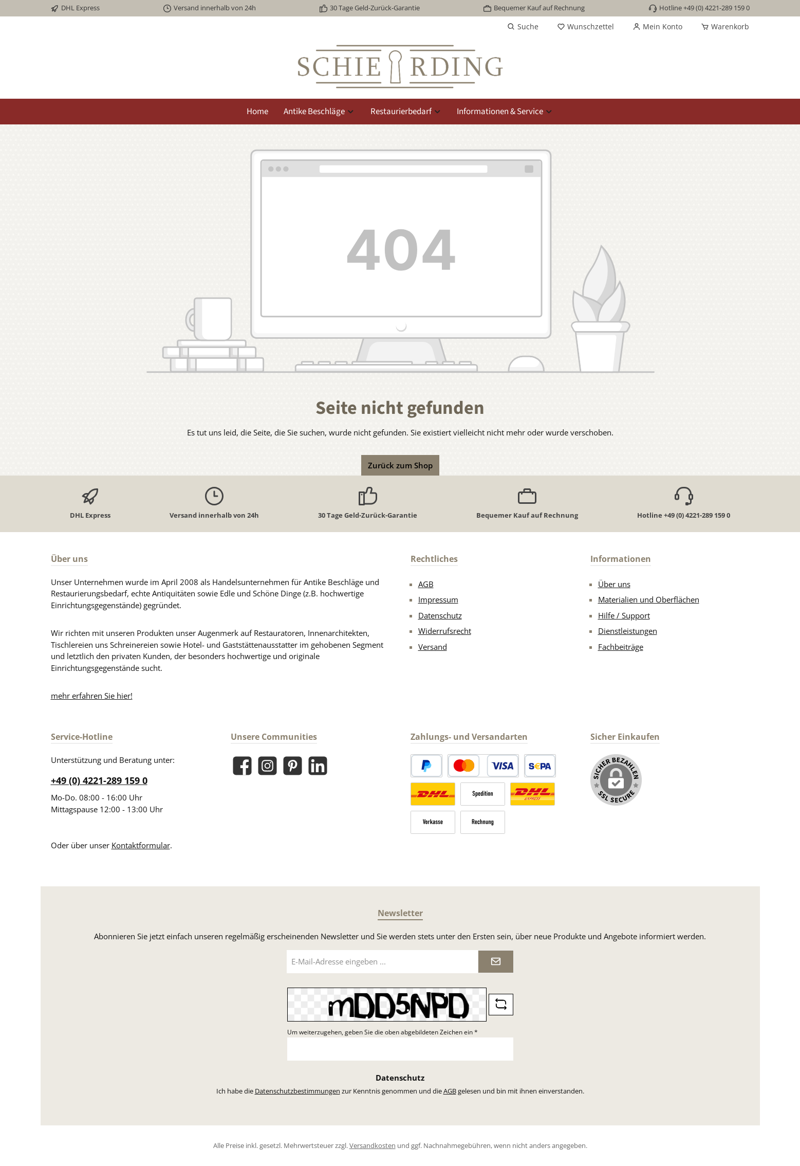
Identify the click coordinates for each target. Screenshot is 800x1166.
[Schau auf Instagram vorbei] (267, 765)
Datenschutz (440, 615)
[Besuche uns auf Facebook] (242, 765)
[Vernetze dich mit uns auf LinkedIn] (317, 765)
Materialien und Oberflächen (648, 599)
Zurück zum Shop (400, 465)
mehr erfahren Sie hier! (92, 695)
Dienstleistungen (627, 631)
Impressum (438, 599)
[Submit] (496, 961)
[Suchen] (522, 26)
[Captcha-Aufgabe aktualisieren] (501, 1004)
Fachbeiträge (620, 647)
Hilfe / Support (624, 615)
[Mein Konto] (657, 26)
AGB (426, 584)
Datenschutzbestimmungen (297, 1091)
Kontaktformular (140, 845)
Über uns (614, 584)
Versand (432, 647)
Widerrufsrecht (444, 631)
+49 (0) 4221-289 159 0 (99, 780)
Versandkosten (372, 1145)
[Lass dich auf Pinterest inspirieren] (292, 765)
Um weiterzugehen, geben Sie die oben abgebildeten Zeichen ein (382, 1032)
